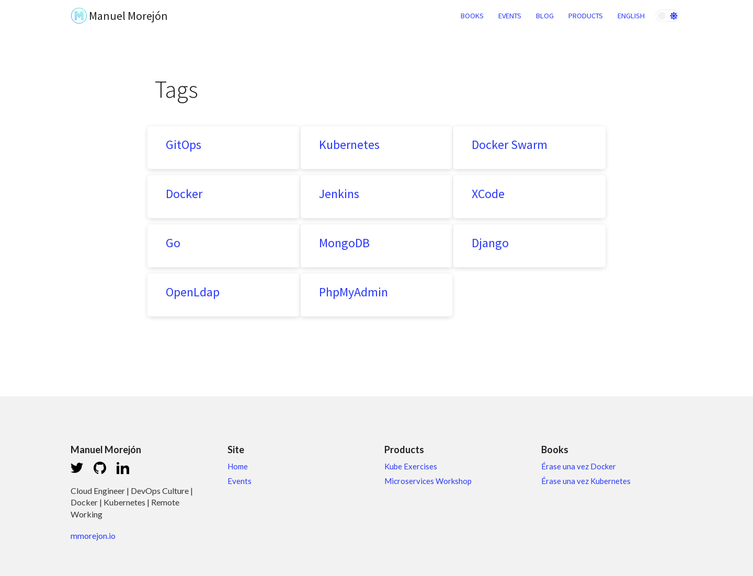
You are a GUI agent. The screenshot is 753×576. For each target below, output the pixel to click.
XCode (488, 194)
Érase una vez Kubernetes (586, 481)
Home (237, 466)
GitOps (183, 144)
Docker (184, 194)
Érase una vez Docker (578, 466)
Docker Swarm (509, 144)
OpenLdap (193, 292)
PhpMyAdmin (353, 292)
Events (239, 481)
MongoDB (344, 243)
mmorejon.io (93, 535)
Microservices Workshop (428, 481)
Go (173, 243)
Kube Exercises (410, 466)
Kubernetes (349, 144)
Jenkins (339, 194)
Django (490, 243)
